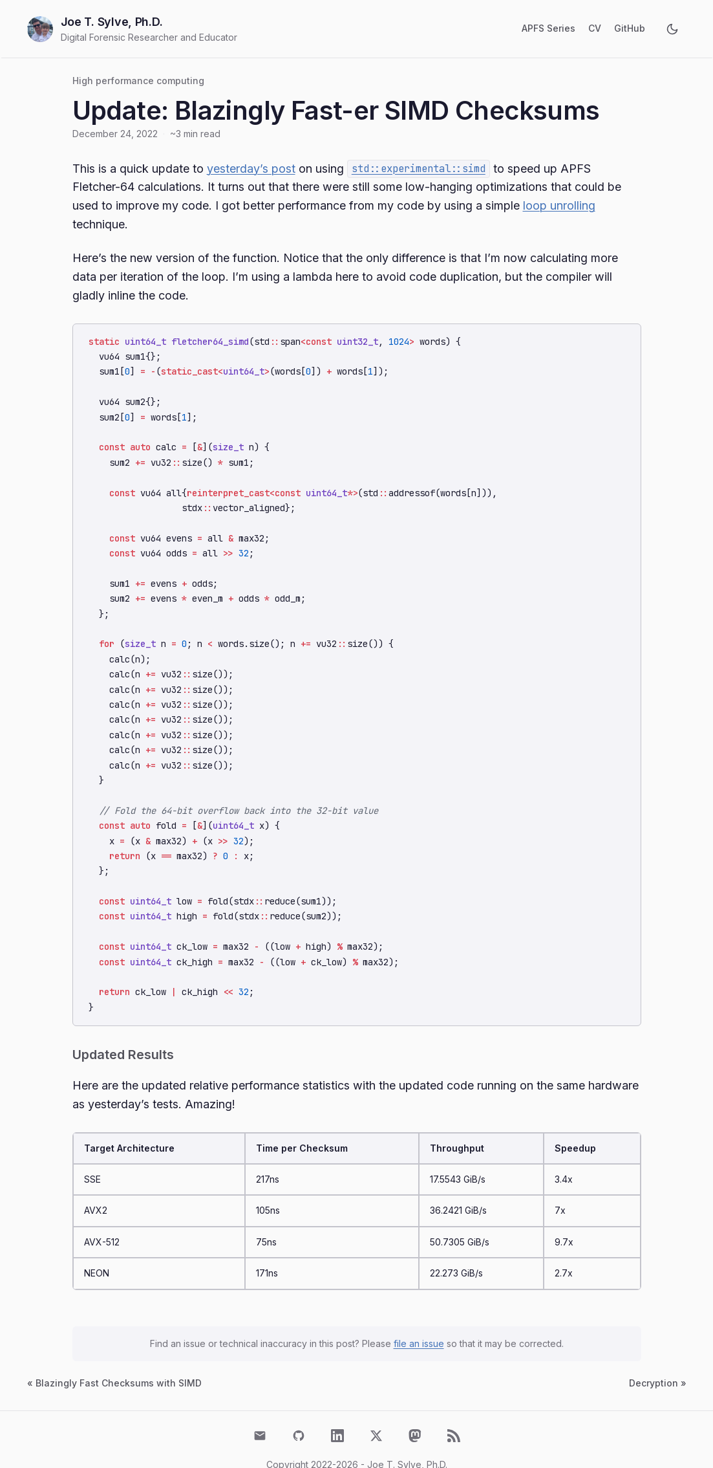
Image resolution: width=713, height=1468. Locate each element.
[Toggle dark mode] (672, 29)
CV (594, 27)
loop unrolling (559, 205)
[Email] (260, 1406)
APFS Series (548, 28)
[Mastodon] (415, 1406)
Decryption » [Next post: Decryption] (657, 1353)
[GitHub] (298, 1406)
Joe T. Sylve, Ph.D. (112, 21)
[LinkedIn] (337, 1406)
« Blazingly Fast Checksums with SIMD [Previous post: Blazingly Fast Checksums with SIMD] (114, 1353)
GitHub (629, 27)
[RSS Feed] (454, 1406)
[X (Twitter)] (376, 1406)
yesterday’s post (251, 168)
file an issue (419, 1314)
